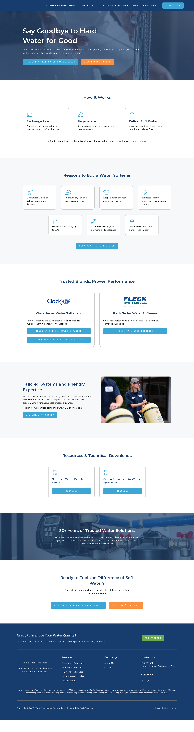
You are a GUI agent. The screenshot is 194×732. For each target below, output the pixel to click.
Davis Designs (86, 720)
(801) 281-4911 (161, 705)
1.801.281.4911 (147, 670)
